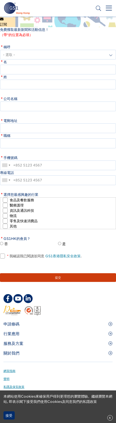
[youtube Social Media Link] (17, 298)
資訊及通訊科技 (22, 210)
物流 (13, 216)
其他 (13, 226)
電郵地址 (10, 121)
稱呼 (6, 47)
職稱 (6, 136)
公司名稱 (10, 99)
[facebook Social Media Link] (7, 298)
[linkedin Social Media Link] (28, 298)
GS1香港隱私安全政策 (62, 256)
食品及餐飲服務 (22, 200)
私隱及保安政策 (13, 387)
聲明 (6, 379)
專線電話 (7, 173)
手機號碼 (10, 158)
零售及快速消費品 (24, 221)
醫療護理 (17, 205)
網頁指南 (9, 371)
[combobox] (6, 165)
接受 (8, 416)
